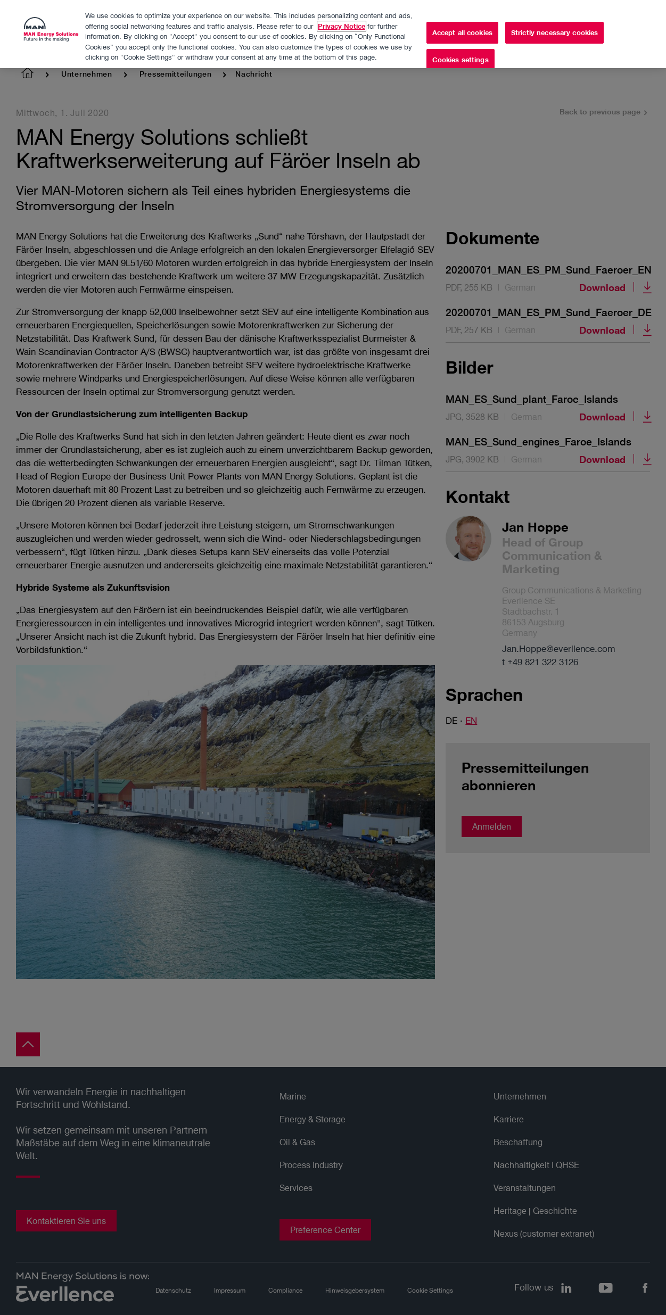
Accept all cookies (462, 27)
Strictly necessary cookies (554, 27)
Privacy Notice (341, 20)
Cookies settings (460, 55)
